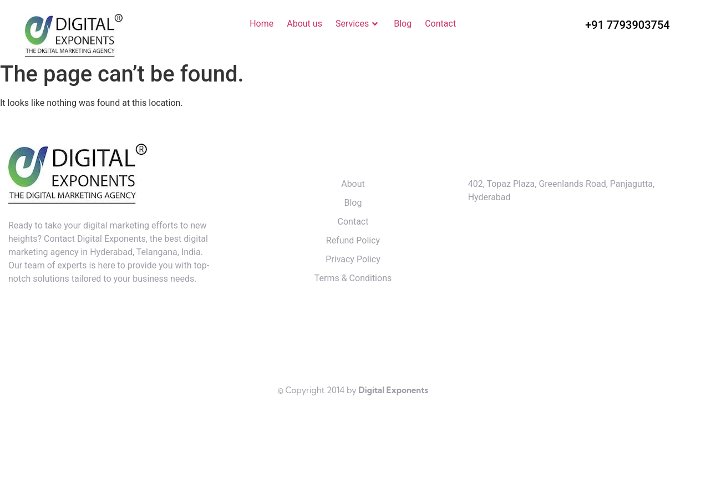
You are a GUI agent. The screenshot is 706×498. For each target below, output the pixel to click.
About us (304, 23)
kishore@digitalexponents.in (538, 250)
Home (261, 23)
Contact (440, 23)
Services (358, 24)
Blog (403, 23)
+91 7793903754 (627, 25)
